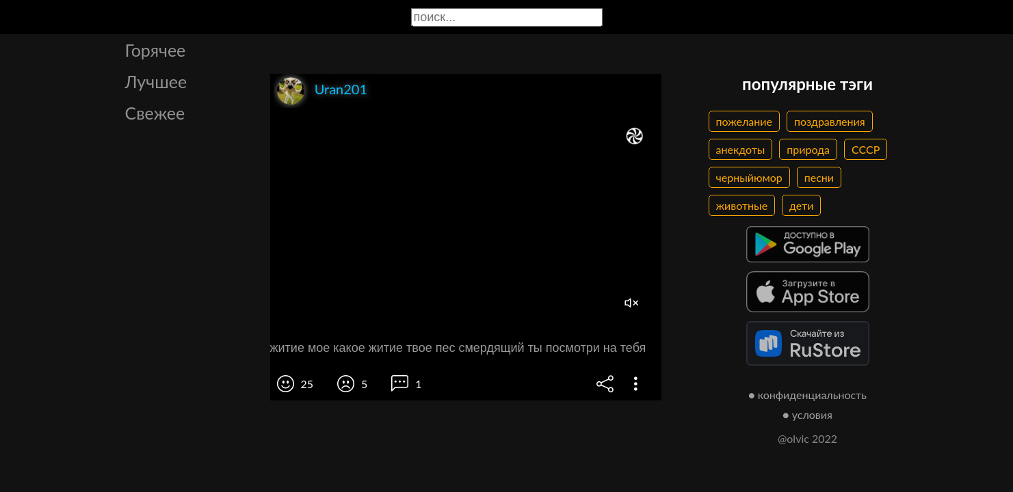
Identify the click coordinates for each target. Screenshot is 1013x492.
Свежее (155, 112)
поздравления (829, 121)
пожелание (744, 121)
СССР (866, 149)
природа (808, 149)
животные (742, 205)
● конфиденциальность (807, 394)
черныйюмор (749, 177)
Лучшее (156, 81)
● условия (807, 414)
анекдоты (740, 149)
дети (801, 205)
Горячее (155, 50)
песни (819, 177)
